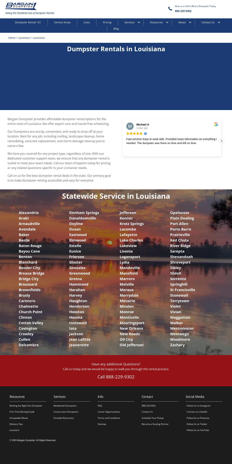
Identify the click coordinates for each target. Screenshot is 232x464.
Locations (24, 37)
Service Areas (62, 22)
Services (129, 22)
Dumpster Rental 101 (28, 22)
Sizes (87, 22)
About (182, 22)
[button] (221, 141)
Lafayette (128, 234)
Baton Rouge (30, 245)
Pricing (107, 22)
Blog (116, 28)
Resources (156, 22)
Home (11, 37)
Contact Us (208, 22)
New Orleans (131, 328)
